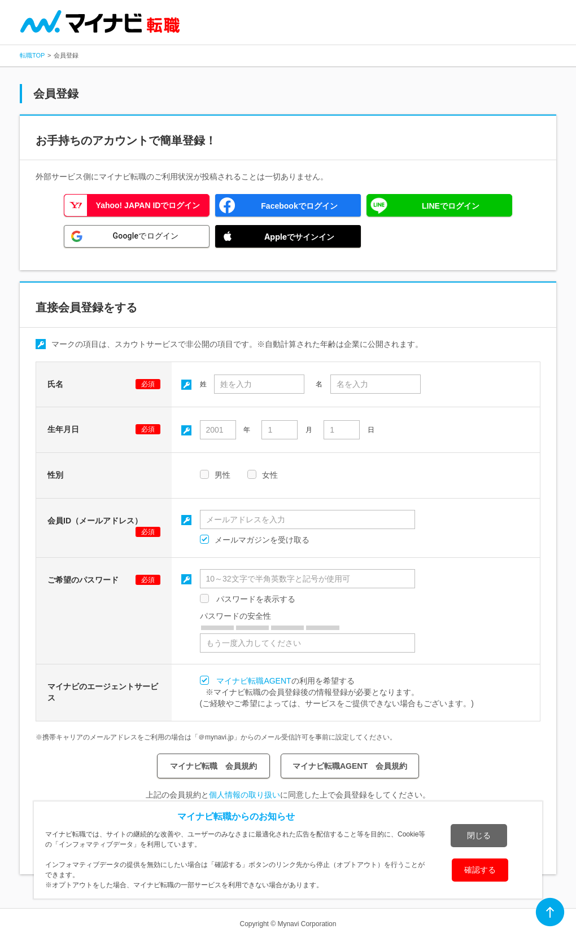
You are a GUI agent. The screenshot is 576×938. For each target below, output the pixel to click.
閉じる (479, 835)
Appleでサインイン (299, 236)
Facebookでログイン (299, 205)
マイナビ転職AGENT (253, 680)
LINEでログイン (450, 205)
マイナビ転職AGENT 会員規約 (350, 765)
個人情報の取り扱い (244, 794)
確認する (480, 869)
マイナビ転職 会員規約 (213, 765)
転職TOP (32, 55)
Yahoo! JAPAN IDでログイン (148, 205)
